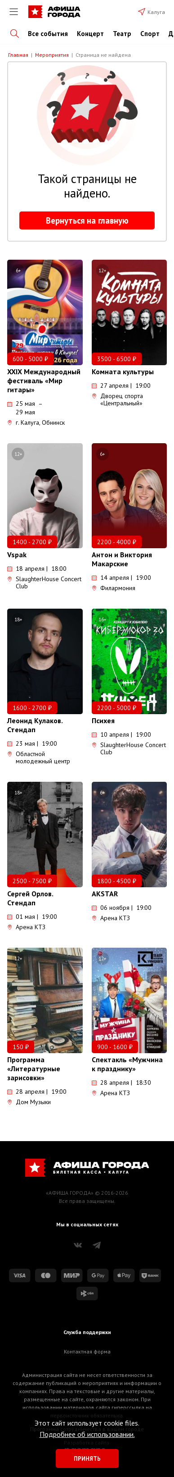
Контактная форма (87, 1351)
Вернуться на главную (87, 220)
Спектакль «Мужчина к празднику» (127, 1064)
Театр (122, 33)
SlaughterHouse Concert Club (44, 582)
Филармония (113, 588)
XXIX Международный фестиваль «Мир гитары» (43, 380)
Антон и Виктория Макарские (122, 559)
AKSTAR (105, 893)
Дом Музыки (29, 1101)
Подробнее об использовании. (87, 1434)
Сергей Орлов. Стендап (30, 898)
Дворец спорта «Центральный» (117, 399)
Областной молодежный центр (38, 757)
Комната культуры (123, 371)
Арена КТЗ (26, 927)
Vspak (17, 554)
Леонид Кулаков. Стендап (34, 725)
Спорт (150, 33)
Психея (103, 720)
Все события (48, 33)
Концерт (90, 33)
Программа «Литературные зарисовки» (33, 1068)
